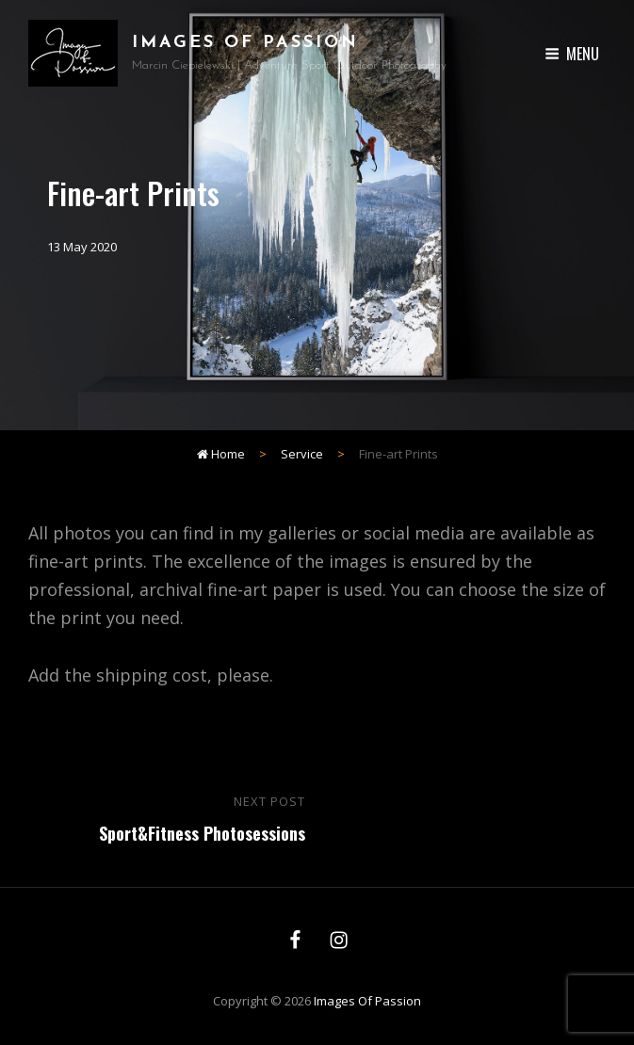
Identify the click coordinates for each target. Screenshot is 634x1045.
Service (302, 453)
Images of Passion (245, 43)
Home (221, 453)
